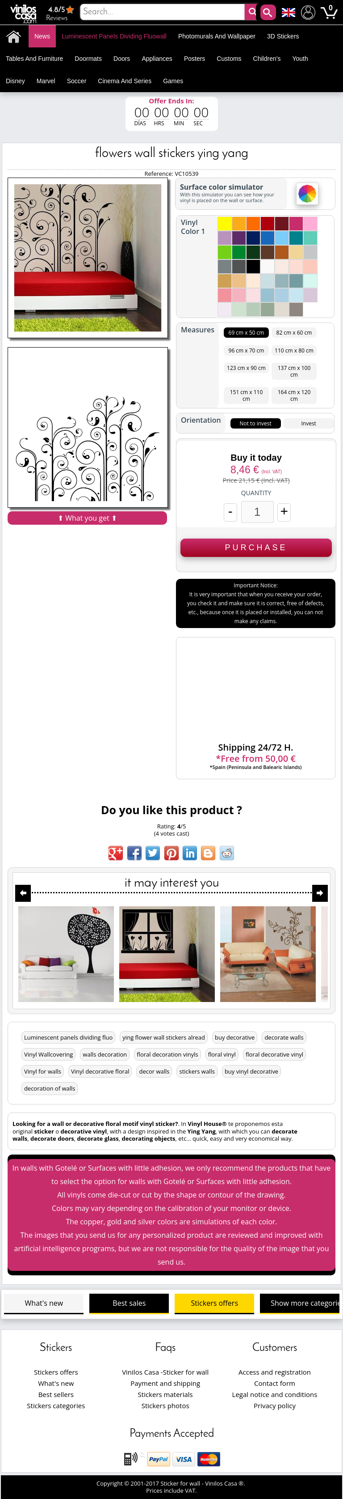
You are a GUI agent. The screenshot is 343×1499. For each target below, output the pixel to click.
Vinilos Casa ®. (226, 1483)
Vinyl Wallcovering (48, 1054)
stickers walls (196, 1071)
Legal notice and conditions (275, 1394)
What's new (44, 1303)
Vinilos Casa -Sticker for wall (165, 1371)
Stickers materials (165, 1394)
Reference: (159, 174)
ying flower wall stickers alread (163, 1037)
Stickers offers (214, 1303)
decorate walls (283, 1037)
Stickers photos (165, 1405)
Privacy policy (275, 1405)
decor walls (154, 1071)
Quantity (256, 493)
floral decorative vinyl (274, 1054)
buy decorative (235, 1037)
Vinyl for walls (42, 1071)
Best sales (129, 1303)
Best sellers (56, 1394)
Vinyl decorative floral (100, 1071)
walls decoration (105, 1054)
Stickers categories (56, 1405)
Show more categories (305, 1303)
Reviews (61, 13)
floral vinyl (222, 1054)
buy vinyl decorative (251, 1071)
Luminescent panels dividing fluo (68, 1037)
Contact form (274, 1383)
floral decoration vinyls (167, 1054)
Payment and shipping (165, 1383)
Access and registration (274, 1371)
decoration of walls (49, 1088)
